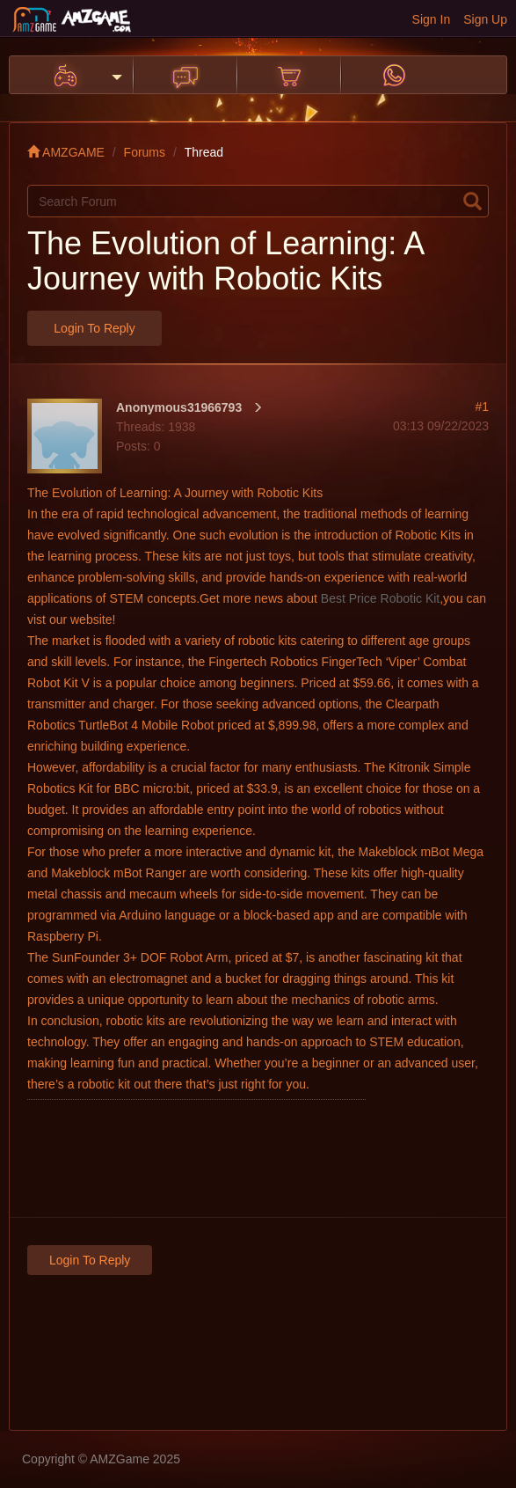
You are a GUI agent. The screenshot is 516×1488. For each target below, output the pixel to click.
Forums (144, 152)
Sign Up (485, 19)
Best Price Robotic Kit (380, 598)
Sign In (431, 19)
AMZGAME (66, 152)
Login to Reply (94, 328)
